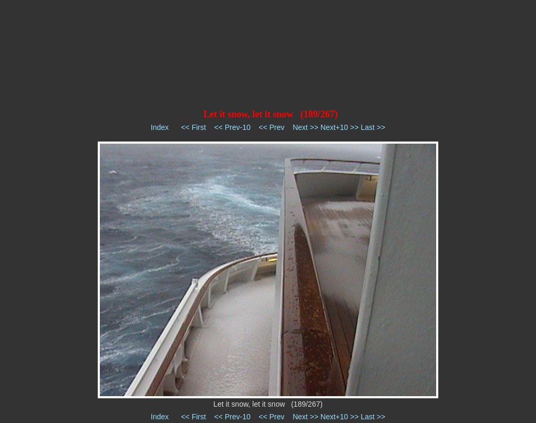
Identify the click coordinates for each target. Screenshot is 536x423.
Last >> (372, 127)
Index (160, 127)
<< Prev (271, 127)
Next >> (305, 127)
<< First (193, 127)
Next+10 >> (340, 127)
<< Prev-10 (232, 127)
